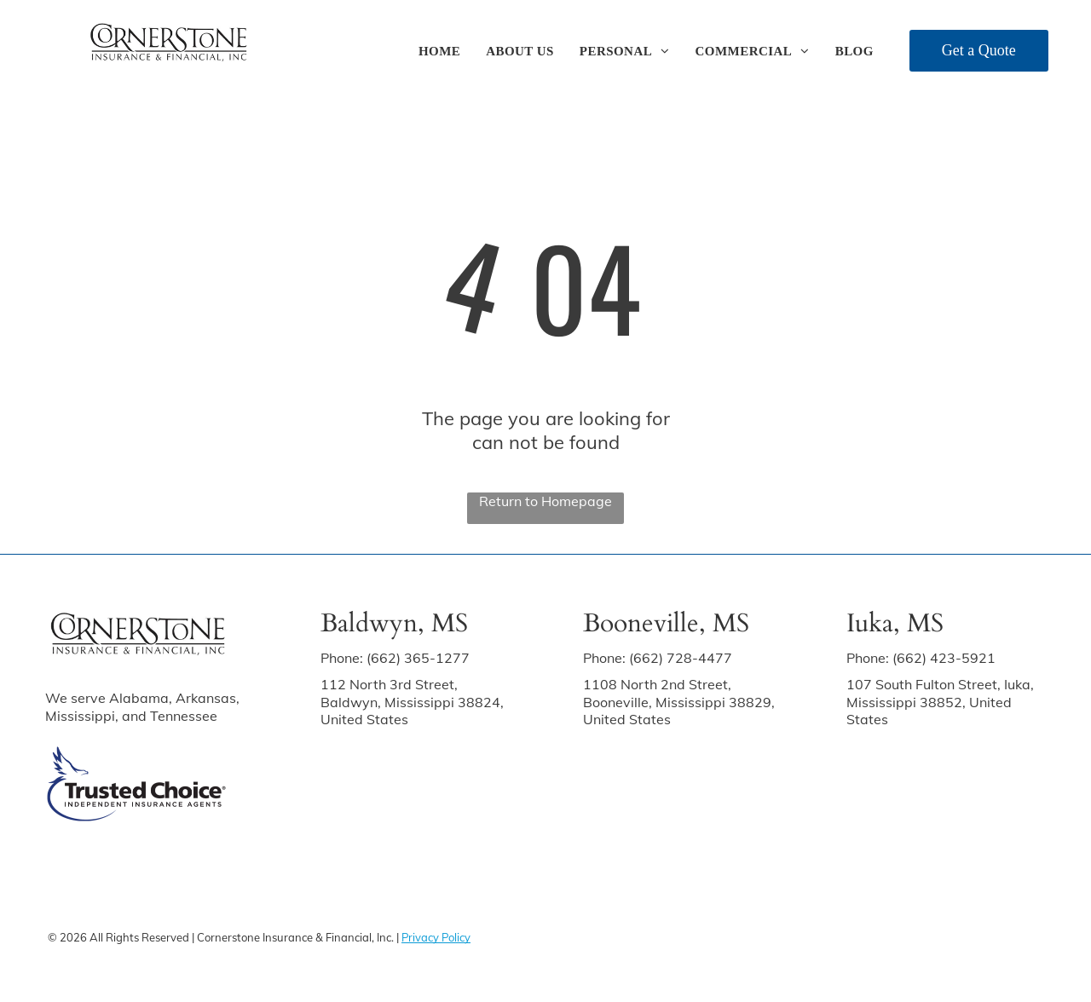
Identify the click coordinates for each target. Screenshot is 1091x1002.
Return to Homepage (545, 501)
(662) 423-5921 (944, 657)
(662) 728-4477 (680, 657)
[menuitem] (439, 51)
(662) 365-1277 (418, 657)
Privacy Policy (435, 937)
